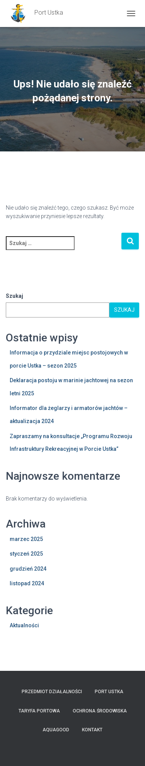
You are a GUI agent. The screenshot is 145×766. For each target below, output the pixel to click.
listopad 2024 (27, 583)
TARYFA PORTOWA (39, 711)
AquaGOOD (56, 729)
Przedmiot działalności (52, 691)
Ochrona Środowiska (100, 711)
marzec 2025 (26, 539)
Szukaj (14, 296)
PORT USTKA (109, 691)
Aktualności (24, 625)
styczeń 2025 (26, 554)
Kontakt (92, 729)
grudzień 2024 (28, 569)
